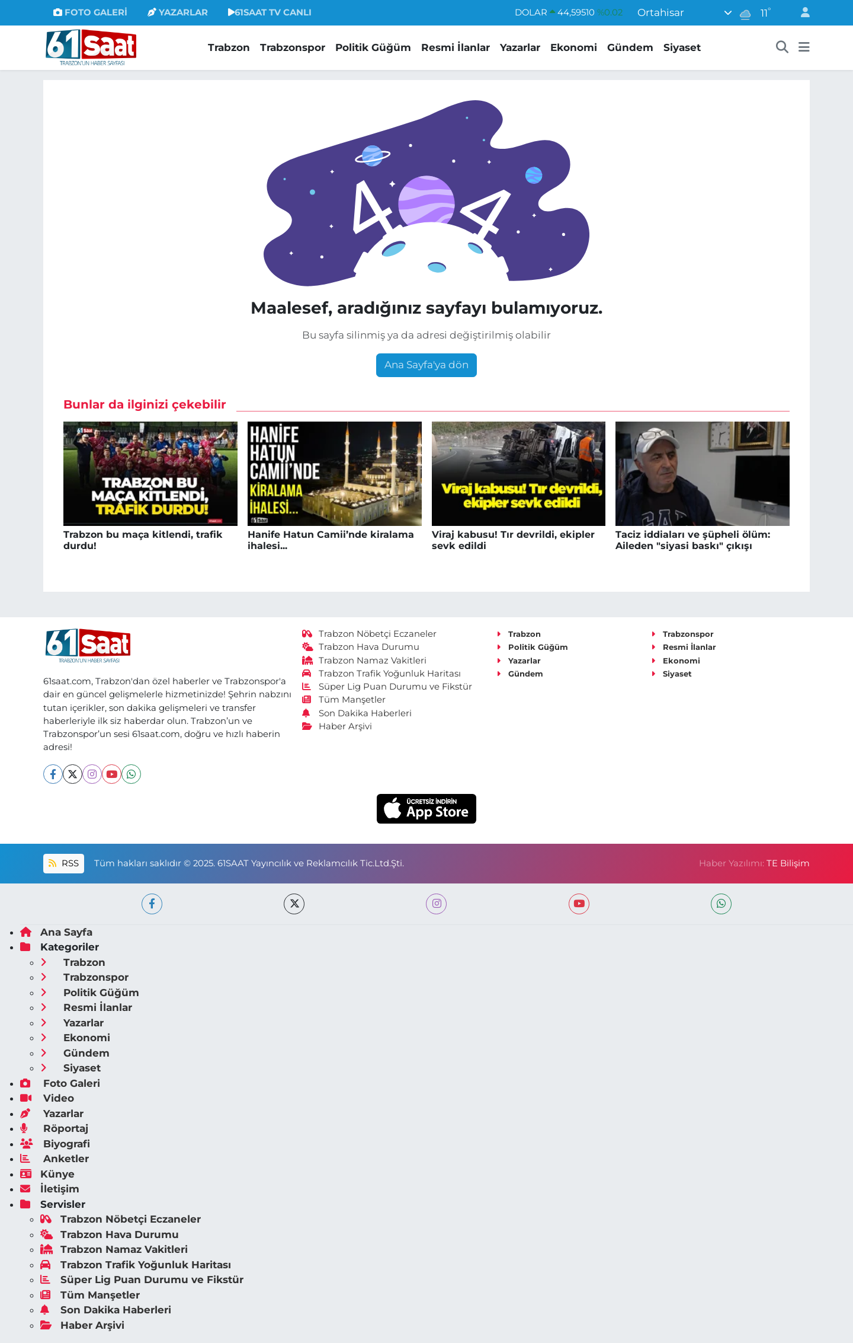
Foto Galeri (60, 1083)
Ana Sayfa (56, 932)
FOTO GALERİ (90, 12)
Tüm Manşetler (344, 699)
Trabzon (229, 47)
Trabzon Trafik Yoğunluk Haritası (381, 673)
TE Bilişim (788, 863)
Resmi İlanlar (455, 47)
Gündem (630, 47)
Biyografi (55, 1144)
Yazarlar (520, 47)
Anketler (54, 1159)
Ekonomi (573, 47)
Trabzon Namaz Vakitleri (364, 660)
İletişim (49, 1189)
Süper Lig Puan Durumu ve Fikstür (387, 686)
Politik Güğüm (373, 47)
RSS (63, 863)
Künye (47, 1174)
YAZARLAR (177, 12)
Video (47, 1098)
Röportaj (54, 1128)
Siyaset (682, 47)
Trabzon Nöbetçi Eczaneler (369, 634)
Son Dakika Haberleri (357, 713)
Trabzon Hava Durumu (361, 647)
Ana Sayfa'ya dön (426, 365)
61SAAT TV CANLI (270, 12)
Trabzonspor (292, 47)
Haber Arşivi (337, 726)
